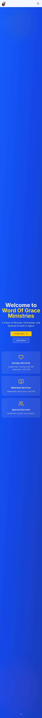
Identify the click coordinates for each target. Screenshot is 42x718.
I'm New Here (21, 334)
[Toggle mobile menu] (38, 3)
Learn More (21, 341)
